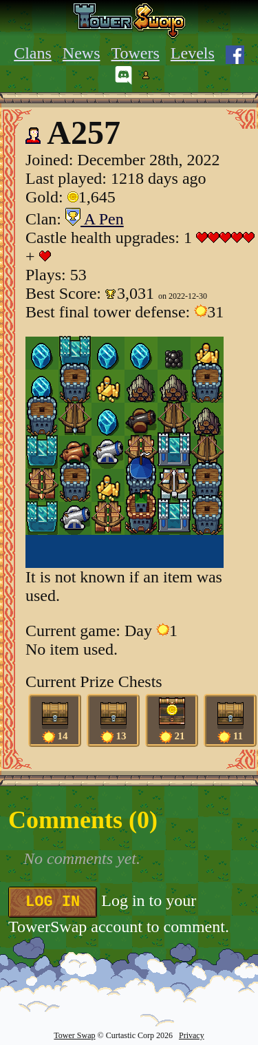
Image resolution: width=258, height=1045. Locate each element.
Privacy (191, 1035)
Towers (135, 53)
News (81, 53)
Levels (193, 53)
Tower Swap (74, 1035)
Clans (33, 53)
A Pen (94, 219)
